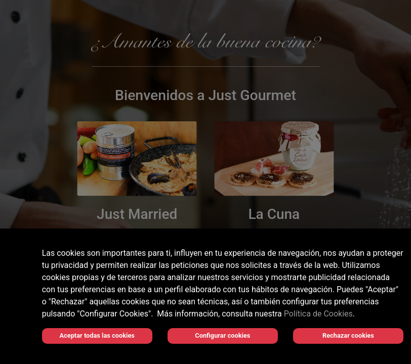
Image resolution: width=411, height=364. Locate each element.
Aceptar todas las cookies (97, 335)
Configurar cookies (222, 335)
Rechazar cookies (348, 335)
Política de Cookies (318, 313)
